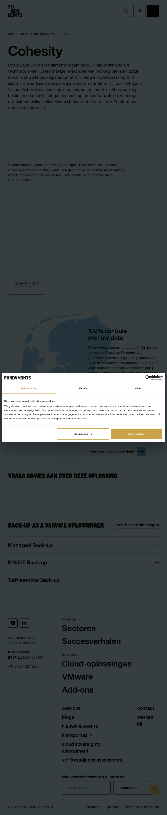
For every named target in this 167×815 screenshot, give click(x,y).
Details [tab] (83, 388)
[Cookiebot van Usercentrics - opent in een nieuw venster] (144, 377)
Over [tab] (138, 388)
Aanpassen (83, 433)
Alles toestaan (136, 433)
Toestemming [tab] (29, 388)
